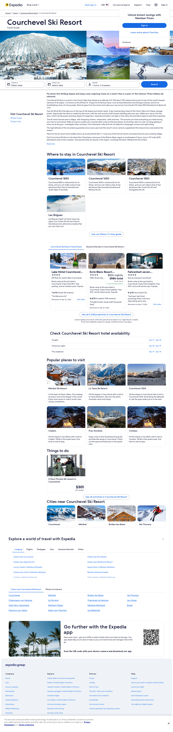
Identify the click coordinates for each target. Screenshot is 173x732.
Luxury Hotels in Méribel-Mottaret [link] (28, 567)
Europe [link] (8, 13)
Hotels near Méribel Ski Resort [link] (100, 562)
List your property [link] (11, 687)
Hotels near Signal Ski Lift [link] (24, 562)
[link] (144, 42)
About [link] (7, 678)
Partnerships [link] (9, 691)
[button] (86, 539)
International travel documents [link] (142, 700)
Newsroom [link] (9, 695)
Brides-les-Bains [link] (96, 595)
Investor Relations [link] (11, 700)
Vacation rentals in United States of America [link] (63, 687)
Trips (148, 5)
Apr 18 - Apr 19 (155, 346)
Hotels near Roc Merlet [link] (97, 557)
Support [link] (134, 678)
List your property (121, 5)
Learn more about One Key (144, 32)
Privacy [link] (91, 678)
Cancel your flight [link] (137, 687)
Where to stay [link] (16, 118)
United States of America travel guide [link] (61, 678)
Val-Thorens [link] (133, 595)
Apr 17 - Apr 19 (155, 351)
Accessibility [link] (93, 700)
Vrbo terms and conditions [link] (99, 695)
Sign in (164, 5)
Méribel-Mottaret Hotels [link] (97, 572)
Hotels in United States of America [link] (59, 682)
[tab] (66, 247)
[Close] (169, 723)
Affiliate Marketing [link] (12, 708)
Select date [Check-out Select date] (57, 85)
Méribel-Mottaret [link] (96, 605)
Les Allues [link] (132, 600)
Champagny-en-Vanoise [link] (20, 600)
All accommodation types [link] (56, 704)
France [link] (15, 13)
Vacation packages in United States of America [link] (64, 691)
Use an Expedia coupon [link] (139, 695)
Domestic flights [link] (53, 695)
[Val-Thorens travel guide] (151, 516)
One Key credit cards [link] (55, 713)
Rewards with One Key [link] (55, 708)
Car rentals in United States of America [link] (61, 700)
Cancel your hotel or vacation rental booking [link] (147, 682)
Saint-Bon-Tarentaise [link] (19, 605)
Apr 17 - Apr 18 (155, 340)
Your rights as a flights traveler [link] (142, 704)
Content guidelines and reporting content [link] (104, 708)
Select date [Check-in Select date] (16, 85)
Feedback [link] (9, 713)
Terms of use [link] (93, 687)
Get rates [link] (81, 299)
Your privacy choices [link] (96, 704)
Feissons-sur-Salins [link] (18, 610)
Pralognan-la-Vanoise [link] (98, 600)
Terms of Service (26, 725)
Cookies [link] (92, 682)
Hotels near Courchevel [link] (23, 557)
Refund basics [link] (136, 691)
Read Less (51, 144)
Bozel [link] (129, 605)
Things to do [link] (15, 121)
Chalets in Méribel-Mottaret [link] (25, 577)
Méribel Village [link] (55, 605)
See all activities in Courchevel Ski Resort (106, 497)
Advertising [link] (9, 704)
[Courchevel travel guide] (61, 516)
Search (154, 84)
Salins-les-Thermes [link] (57, 610)
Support (138, 5)
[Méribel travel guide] (91, 516)
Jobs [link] (7, 682)
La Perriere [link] (53, 600)
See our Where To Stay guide (106, 234)
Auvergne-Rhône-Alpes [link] (29, 13)
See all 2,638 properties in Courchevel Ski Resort (106, 314)
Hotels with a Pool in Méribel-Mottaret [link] (30, 572)
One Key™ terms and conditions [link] (101, 691)
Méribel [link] (52, 595)
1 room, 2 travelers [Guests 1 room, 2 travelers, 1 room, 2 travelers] (101, 85)
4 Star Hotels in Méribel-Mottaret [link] (101, 577)
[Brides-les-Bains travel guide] (121, 516)
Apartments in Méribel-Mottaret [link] (101, 567)
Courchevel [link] (14, 595)
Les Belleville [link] (94, 610)
